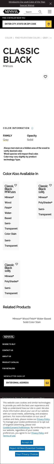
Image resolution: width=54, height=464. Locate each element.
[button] (49, 11)
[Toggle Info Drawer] (32, 128)
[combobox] (31, 11)
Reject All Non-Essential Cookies (27, 448)
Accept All (27, 442)
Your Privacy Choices (27, 454)
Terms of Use (9, 435)
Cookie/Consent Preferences (16, 427)
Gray (6, 139)
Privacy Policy (43, 419)
